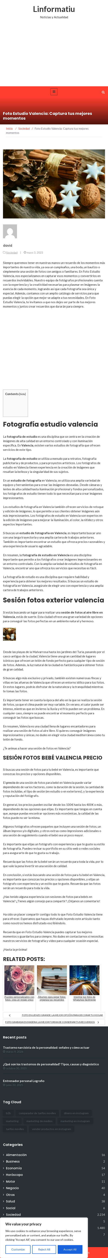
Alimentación (16, 1155)
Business (13, 1161)
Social (10, 1208)
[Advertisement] (54, 56)
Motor (10, 1181)
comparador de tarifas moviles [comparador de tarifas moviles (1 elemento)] (37, 1113)
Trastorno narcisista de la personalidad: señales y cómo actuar (46, 1047)
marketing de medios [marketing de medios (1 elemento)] (40, 1121)
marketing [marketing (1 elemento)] (12, 1121)
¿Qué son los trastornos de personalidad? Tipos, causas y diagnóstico (51, 1064)
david (7, 245)
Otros (10, 1195)
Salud (10, 1201)
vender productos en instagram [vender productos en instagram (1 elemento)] (51, 1129)
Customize (18, 1249)
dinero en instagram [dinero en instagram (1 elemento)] (76, 1113)
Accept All (69, 1249)
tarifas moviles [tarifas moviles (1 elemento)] (15, 1129)
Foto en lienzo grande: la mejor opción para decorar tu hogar (62, 1015)
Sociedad (12, 252)
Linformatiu (54, 9)
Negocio (12, 1188)
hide (22, 394)
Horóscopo (14, 1175)
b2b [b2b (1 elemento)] (8, 1113)
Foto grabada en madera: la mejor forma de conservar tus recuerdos (50, 1021)
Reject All (44, 1249)
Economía (14, 1168)
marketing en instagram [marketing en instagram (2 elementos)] (75, 1121)
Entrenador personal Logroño (23, 1081)
